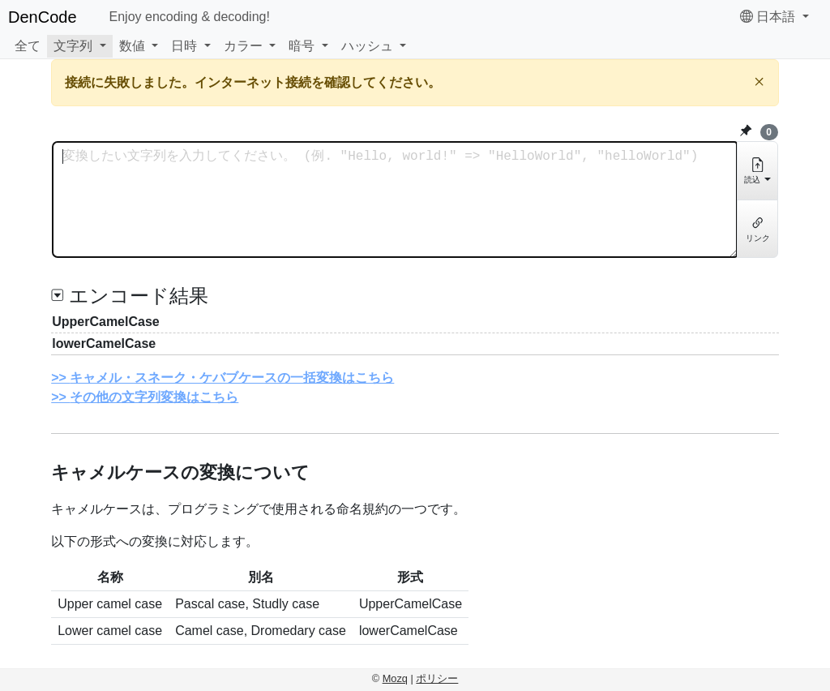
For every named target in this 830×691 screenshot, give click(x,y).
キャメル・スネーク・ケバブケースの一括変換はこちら (232, 377)
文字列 (72, 46)
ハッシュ (367, 46)
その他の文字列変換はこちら (154, 397)
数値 (132, 46)
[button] (80, 46)
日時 (184, 46)
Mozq (395, 678)
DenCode (42, 17)
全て (28, 46)
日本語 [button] (769, 17)
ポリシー (437, 678)
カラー (243, 46)
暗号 (301, 46)
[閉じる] (759, 81)
